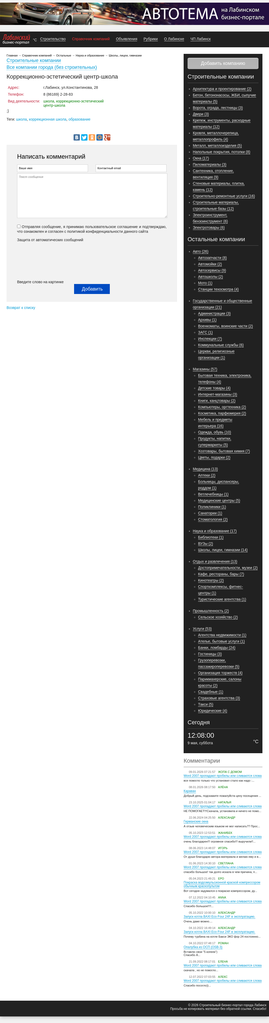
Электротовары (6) (209, 227)
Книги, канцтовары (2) (216, 401)
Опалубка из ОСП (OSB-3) (203, 947)
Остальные (63, 55)
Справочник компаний (91, 39)
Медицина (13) (205, 469)
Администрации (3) (214, 313)
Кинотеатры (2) (211, 580)
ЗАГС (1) (205, 332)
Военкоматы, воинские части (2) (225, 326)
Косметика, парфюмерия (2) (222, 413)
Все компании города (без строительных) (52, 67)
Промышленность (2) (211, 611)
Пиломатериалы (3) (209, 164)
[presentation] (38, 261)
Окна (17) (201, 158)
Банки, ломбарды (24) (216, 647)
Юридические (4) (212, 711)
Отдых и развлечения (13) (215, 561)
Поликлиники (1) (212, 507)
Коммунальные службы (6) (221, 345)
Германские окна (196, 821)
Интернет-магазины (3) (217, 394)
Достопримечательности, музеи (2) (228, 568)
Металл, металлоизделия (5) (217, 145)
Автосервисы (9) (212, 270)
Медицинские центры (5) (219, 500)
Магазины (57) (205, 369)
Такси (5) (205, 704)
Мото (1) (205, 283)
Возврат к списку (21, 308)
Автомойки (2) (210, 264)
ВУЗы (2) (205, 543)
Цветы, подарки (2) (214, 457)
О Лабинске (174, 39)
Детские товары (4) (214, 388)
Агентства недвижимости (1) (222, 635)
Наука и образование (90, 55)
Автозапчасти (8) (212, 258)
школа (21, 119)
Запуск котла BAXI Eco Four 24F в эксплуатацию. (219, 916)
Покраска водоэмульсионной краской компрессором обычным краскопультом (222, 884)
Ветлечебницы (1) (213, 494)
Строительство (53, 39)
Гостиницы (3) (210, 654)
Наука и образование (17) (215, 531)
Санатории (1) (210, 513)
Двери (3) (201, 114)
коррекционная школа (47, 119)
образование (80, 119)
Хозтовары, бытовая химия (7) (224, 451)
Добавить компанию (223, 63)
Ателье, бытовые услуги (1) (221, 641)
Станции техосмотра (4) (218, 289)
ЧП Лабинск (200, 39)
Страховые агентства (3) (219, 698)
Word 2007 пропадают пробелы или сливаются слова (223, 776)
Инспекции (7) (210, 339)
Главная (12, 55)
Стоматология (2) (213, 519)
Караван (190, 791)
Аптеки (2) (206, 475)
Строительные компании (34, 60)
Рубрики (150, 39)
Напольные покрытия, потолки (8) (221, 152)
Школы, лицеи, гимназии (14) (223, 550)
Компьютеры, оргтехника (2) (222, 407)
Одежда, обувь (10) (214, 432)
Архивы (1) (207, 320)
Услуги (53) (202, 629)
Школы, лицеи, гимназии (125, 55)
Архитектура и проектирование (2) (222, 89)
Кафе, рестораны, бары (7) (221, 574)
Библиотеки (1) (211, 537)
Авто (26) (200, 251)
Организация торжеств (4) (220, 673)
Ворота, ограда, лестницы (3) (218, 108)
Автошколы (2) (210, 277)
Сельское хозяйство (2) (218, 617)
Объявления (126, 39)
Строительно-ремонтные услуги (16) (224, 196)
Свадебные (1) (210, 692)
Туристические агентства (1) (222, 599)
